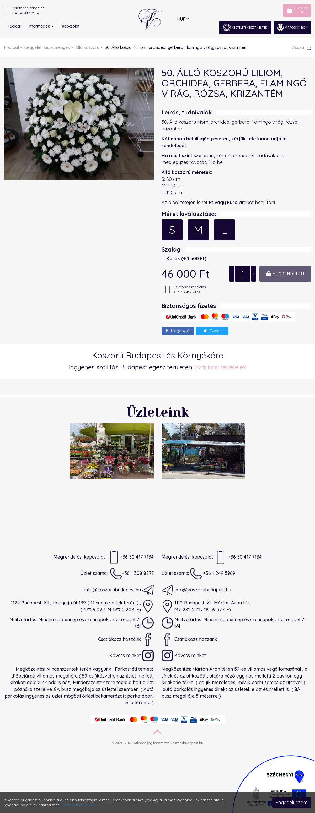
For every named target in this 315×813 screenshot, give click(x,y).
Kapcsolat (70, 26)
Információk (41, 26)
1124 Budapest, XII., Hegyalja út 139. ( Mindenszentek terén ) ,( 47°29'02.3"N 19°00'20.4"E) (82, 606)
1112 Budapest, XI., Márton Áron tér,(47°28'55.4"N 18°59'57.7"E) (206, 606)
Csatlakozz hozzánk (126, 639)
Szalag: (172, 249)
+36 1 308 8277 (132, 573)
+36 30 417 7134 (131, 557)
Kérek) (185, 258)
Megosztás (178, 330)
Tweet (212, 330)
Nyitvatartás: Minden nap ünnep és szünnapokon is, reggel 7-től (81, 622)
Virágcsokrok (292, 27)
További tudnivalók (77, 805)
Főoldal (14, 26)
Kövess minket (131, 655)
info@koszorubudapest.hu (119, 589)
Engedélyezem (291, 802)
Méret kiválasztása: (189, 213)
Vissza (301, 47)
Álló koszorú (87, 47)
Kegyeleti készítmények (245, 27)
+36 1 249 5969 (212, 573)
